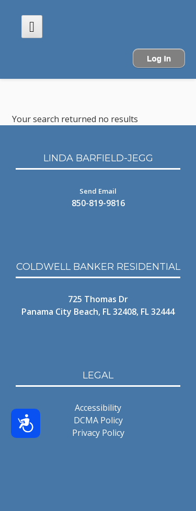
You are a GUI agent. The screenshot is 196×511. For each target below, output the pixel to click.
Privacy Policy (98, 432)
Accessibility (98, 407)
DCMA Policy (98, 420)
